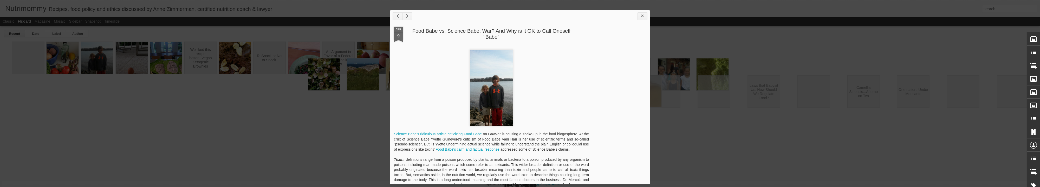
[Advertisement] (618, 108)
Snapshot (93, 21)
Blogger (536, 184)
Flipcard (24, 21)
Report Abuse (551, 184)
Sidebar (75, 21)
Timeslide (112, 21)
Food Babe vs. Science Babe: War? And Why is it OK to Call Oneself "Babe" (491, 34)
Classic (8, 21)
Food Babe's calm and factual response (467, 149)
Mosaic (59, 21)
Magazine (42, 21)
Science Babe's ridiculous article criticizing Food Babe (438, 134)
